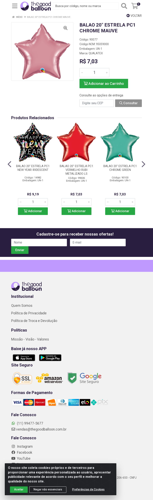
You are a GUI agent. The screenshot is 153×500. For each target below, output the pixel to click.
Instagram (22, 447)
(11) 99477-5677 (27, 423)
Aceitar (19, 490)
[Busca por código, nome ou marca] (86, 6)
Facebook (21, 452)
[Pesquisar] (124, 6)
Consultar (128, 103)
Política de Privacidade (29, 313)
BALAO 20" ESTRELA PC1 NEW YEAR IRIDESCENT (33, 168)
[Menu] (14, 6)
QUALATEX (96, 53)
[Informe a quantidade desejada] (94, 72)
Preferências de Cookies (88, 490)
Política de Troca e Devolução (34, 321)
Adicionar (33, 211)
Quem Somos (21, 306)
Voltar (134, 16)
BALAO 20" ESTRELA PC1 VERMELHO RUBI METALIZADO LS (76, 169)
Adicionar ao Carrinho (104, 83)
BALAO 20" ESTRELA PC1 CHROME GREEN (120, 168)
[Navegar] (9, 164)
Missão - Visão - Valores (30, 339)
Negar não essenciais (47, 490)
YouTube (20, 458)
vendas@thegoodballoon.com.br (39, 429)
